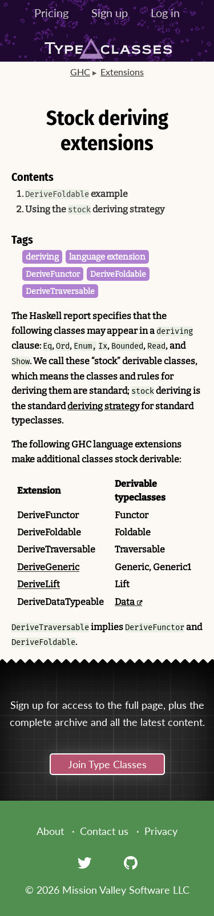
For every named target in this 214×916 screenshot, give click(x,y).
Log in (165, 12)
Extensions (122, 71)
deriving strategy (103, 406)
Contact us (104, 831)
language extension (107, 257)
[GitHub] (131, 862)
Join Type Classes (107, 764)
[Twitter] (84, 862)
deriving (42, 257)
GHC (80, 71)
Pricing (51, 12)
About (50, 831)
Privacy (160, 831)
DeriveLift (38, 584)
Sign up (109, 12)
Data (125, 601)
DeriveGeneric (48, 567)
